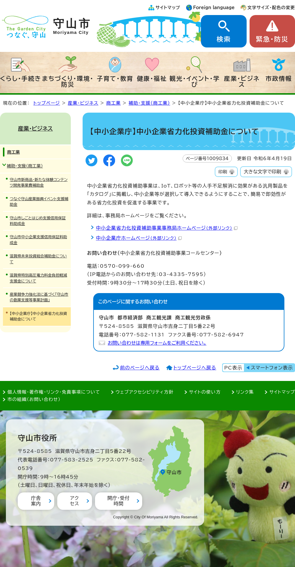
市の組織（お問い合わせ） (34, 399)
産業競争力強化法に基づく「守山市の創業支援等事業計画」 (39, 297)
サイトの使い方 (205, 392)
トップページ (46, 103)
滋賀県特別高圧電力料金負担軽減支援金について (38, 278)
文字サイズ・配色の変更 (271, 7)
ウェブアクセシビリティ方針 (145, 392)
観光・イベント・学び (195, 81)
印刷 (222, 172)
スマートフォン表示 (272, 367)
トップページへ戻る (194, 367)
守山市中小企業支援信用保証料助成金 (38, 239)
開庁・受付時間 (118, 501)
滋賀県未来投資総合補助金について (38, 259)
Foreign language (214, 7)
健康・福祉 (152, 78)
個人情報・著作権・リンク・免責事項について (53, 392)
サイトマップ (167, 7)
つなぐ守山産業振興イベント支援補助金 (39, 201)
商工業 (113, 103)
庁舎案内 (36, 501)
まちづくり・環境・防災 (68, 81)
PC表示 (233, 367)
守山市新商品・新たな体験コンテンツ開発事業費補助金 (39, 182)
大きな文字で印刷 (262, 171)
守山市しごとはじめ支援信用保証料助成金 (38, 221)
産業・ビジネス (242, 81)
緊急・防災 (272, 39)
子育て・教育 (115, 78)
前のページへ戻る (140, 367)
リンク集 (245, 392)
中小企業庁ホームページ (139, 238)
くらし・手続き (20, 78)
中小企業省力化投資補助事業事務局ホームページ (166, 228)
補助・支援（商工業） (149, 103)
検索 (224, 39)
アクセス (74, 501)
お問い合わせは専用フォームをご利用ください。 (157, 343)
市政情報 (279, 78)
